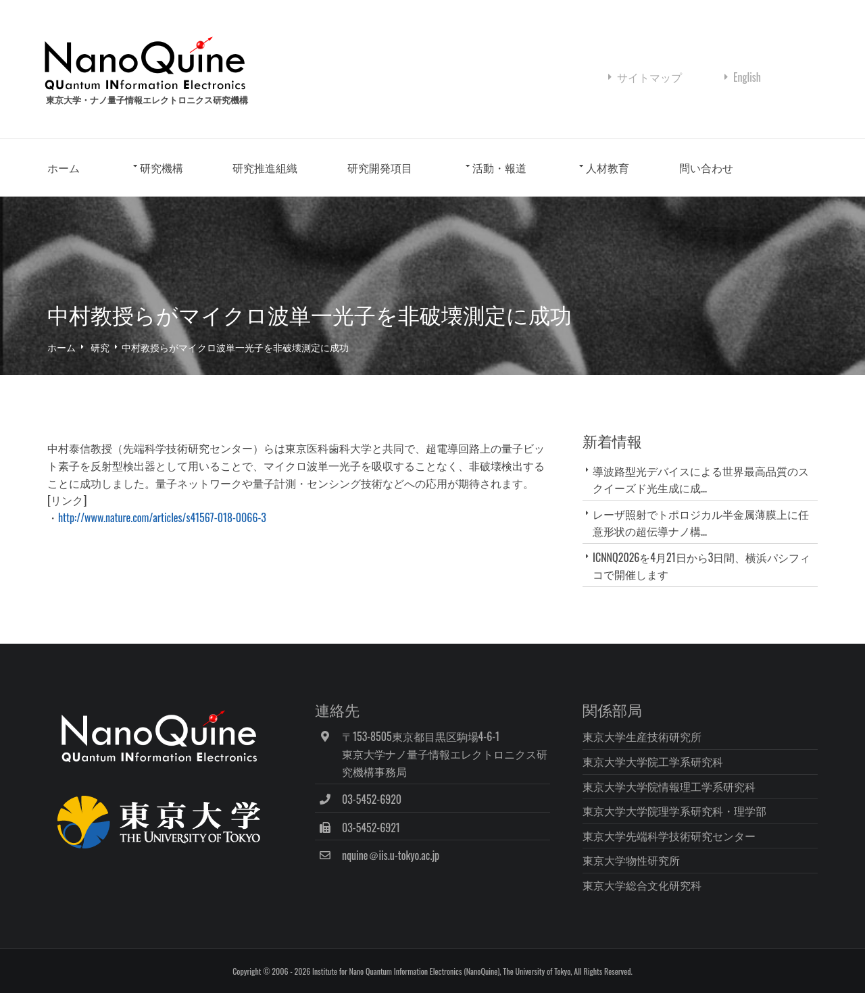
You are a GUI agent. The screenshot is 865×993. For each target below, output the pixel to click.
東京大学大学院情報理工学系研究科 (669, 786)
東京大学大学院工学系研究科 (653, 761)
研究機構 (161, 167)
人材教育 (607, 167)
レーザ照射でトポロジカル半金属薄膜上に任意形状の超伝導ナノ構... (701, 522)
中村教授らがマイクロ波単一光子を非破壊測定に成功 (235, 347)
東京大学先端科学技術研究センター (669, 836)
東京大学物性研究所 (631, 860)
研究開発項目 (379, 167)
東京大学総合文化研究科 (642, 885)
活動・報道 (499, 167)
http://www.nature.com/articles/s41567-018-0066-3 (162, 517)
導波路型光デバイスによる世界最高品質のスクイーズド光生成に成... (701, 479)
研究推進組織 (264, 167)
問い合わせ (706, 167)
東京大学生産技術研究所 (642, 736)
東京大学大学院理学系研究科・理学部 (674, 811)
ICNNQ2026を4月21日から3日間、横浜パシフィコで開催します (701, 565)
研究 (100, 347)
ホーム (63, 167)
